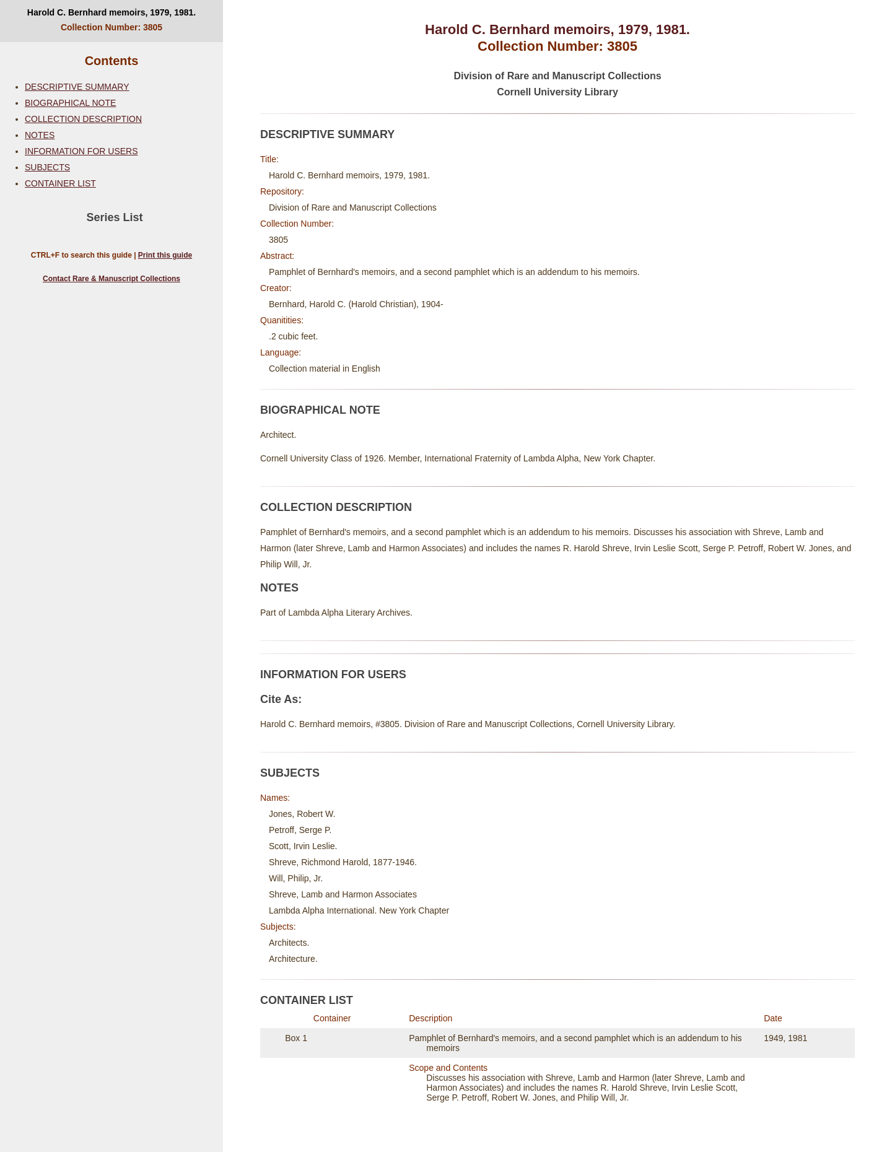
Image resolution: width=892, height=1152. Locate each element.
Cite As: (281, 699)
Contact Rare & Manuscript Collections (111, 278)
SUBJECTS (47, 167)
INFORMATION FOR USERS (81, 151)
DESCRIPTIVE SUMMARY (77, 87)
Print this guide (165, 255)
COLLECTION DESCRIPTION (83, 119)
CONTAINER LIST (60, 183)
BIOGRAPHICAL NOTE (70, 103)
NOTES (40, 135)
